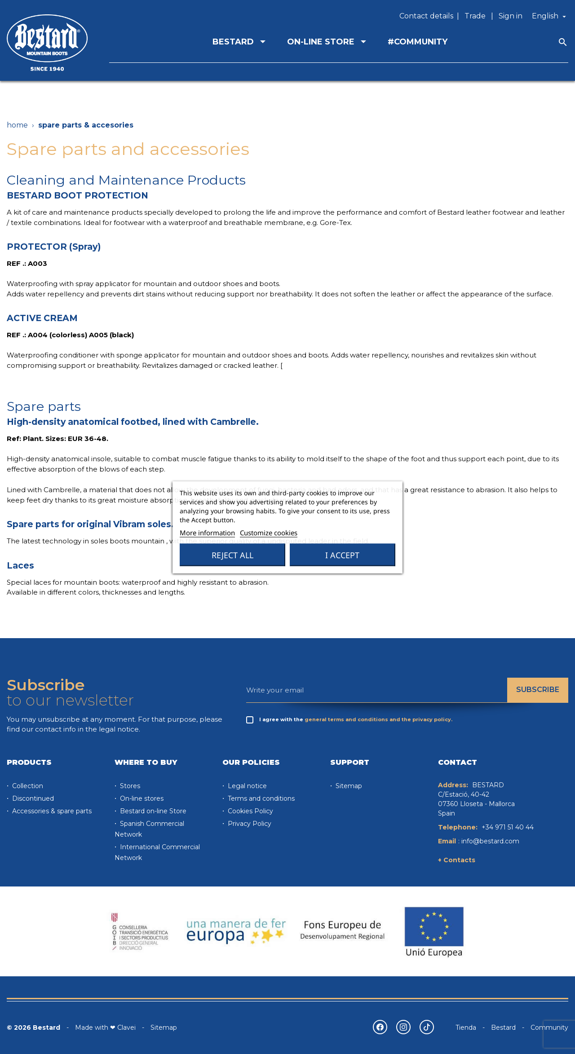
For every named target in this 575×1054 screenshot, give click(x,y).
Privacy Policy (248, 824)
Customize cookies (268, 532)
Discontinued (32, 798)
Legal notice (246, 786)
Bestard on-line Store (152, 811)
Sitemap (348, 786)
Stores (129, 786)
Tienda (466, 1027)
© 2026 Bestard (33, 1027)
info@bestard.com (490, 841)
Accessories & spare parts (51, 811)
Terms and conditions (260, 798)
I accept (342, 554)
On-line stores (141, 798)
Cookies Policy (249, 811)
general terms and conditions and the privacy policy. (378, 719)
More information (207, 532)
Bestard (503, 1027)
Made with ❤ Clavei (105, 1027)
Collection (26, 786)
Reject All (232, 554)
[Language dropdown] (550, 16)
